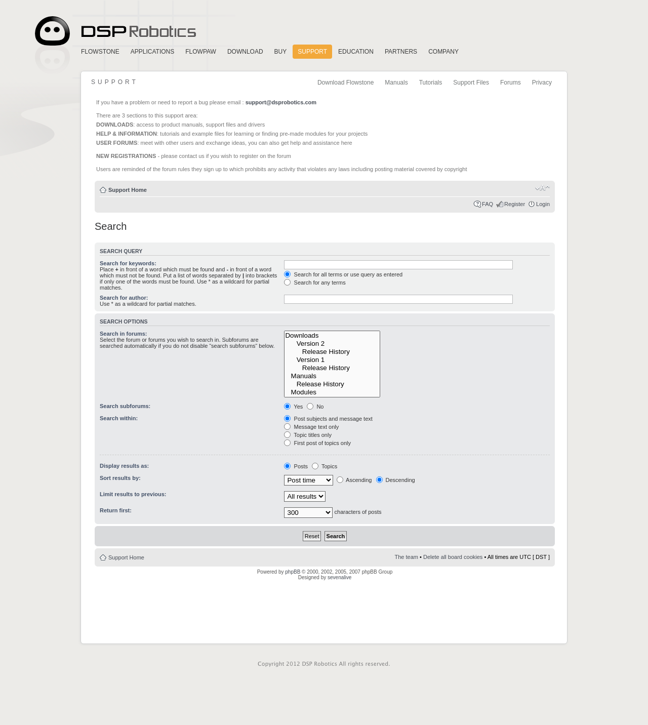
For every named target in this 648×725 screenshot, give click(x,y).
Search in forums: (123, 334)
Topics (324, 466)
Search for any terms (314, 282)
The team (406, 557)
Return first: (116, 510)
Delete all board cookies (452, 557)
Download (245, 51)
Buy (280, 51)
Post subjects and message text (328, 419)
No (315, 407)
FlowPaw (200, 51)
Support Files (471, 82)
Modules (332, 392)
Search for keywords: (128, 263)
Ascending (354, 480)
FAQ (487, 204)
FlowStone (100, 51)
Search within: (119, 418)
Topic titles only (307, 435)
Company (443, 51)
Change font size (542, 187)
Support (312, 51)
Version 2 (332, 344)
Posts (296, 466)
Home (114, 31)
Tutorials (430, 82)
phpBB (292, 572)
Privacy (542, 82)
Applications (152, 51)
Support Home (127, 190)
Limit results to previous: (133, 494)
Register (514, 204)
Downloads (332, 336)
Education (356, 51)
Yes (293, 407)
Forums (510, 82)
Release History (332, 352)
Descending (395, 480)
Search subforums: (125, 406)
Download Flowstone (345, 82)
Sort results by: (120, 478)
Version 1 (332, 360)
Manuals (396, 82)
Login (543, 204)
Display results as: (124, 466)
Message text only (311, 427)
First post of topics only (317, 443)
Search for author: (124, 298)
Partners (401, 51)
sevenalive (339, 577)
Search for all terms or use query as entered (343, 274)
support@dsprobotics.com (281, 102)
